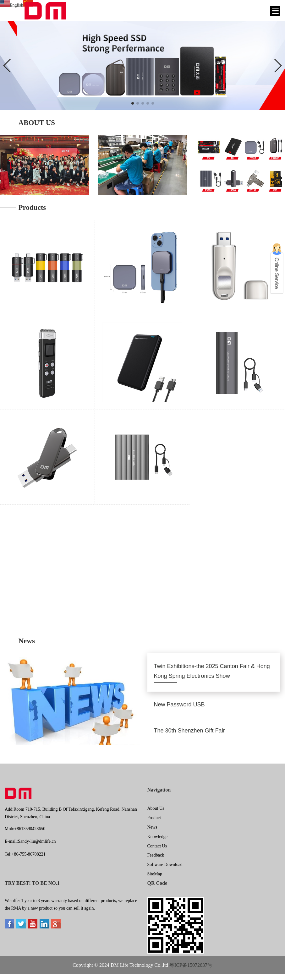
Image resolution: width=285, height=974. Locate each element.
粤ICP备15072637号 (190, 965)
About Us (155, 808)
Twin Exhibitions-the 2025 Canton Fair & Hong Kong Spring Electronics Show (212, 671)
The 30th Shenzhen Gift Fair (189, 730)
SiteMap (154, 874)
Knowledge (157, 836)
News (152, 827)
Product (154, 817)
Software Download (165, 864)
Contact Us (157, 846)
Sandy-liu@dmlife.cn (37, 841)
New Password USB (179, 704)
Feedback (155, 855)
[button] (132, 103)
